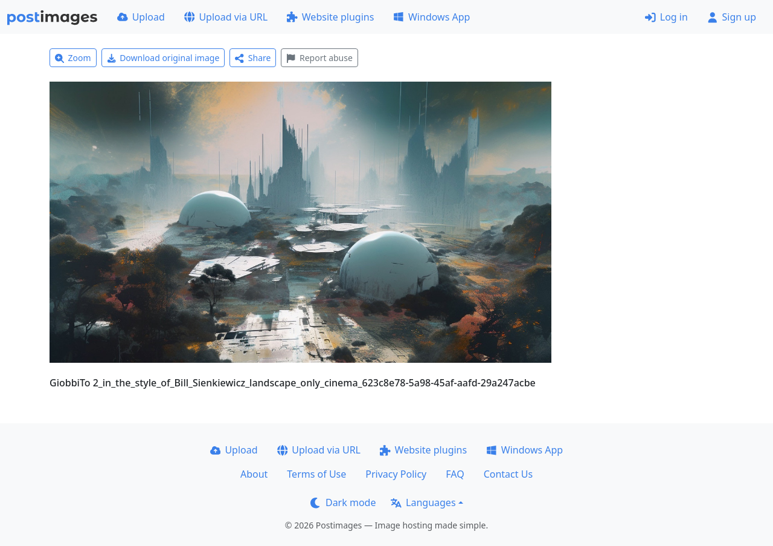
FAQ (455, 474)
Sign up (731, 17)
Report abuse (319, 57)
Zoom (73, 57)
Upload (141, 17)
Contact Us (508, 474)
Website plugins (330, 17)
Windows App (431, 17)
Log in (666, 17)
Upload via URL (226, 17)
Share (253, 57)
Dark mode (343, 502)
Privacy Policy (395, 474)
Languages (423, 502)
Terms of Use (316, 474)
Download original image (163, 57)
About (254, 474)
